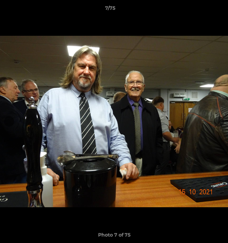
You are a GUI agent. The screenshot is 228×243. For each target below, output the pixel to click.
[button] (204, 10)
